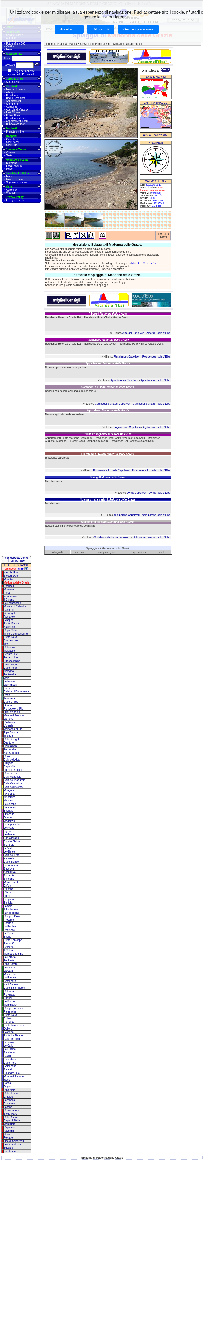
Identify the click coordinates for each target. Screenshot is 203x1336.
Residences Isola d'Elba (156, 356)
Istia (6, 643)
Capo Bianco (11, 861)
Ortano (8, 705)
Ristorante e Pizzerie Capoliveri (111, 470)
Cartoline (11, 189)
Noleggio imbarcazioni (107, 499)
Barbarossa (10, 688)
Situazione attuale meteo (127, 43)
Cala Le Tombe (12, 1038)
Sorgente (9, 875)
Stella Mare (10, 1113)
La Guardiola (11, 912)
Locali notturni (14, 165)
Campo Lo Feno (13, 1008)
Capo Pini (9, 1127)
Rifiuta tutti (100, 29)
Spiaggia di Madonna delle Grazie (108, 548)
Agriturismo (12, 103)
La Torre (8, 718)
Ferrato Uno (11, 657)
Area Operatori (15, 53)
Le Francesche (12, 603)
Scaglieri (9, 899)
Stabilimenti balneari (107, 521)
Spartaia (8, 923)
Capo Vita (9, 766)
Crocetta (9, 946)
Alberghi (11, 92)
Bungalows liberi (15, 124)
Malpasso (9, 650)
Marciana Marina (13, 953)
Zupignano (10, 807)
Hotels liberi (13, 115)
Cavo (7, 756)
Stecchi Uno (11, 572)
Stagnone (9, 626)
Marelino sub (52, 481)
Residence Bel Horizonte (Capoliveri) (132, 440)
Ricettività (12, 86)
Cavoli (7, 1055)
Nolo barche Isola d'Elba (156, 515)
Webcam (11, 192)
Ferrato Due (11, 654)
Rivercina (9, 793)
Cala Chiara (11, 1117)
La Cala (8, 970)
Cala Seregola (12, 739)
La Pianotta (10, 684)
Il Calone (9, 599)
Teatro (9, 155)
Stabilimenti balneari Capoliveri (112, 537)
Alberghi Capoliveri (133, 333)
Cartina (10, 46)
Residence (12, 95)
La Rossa (9, 681)
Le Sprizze (10, 933)
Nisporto (8, 800)
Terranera (9, 698)
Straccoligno (11, 664)
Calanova (9, 647)
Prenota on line (15, 131)
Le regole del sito (16, 200)
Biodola (8, 902)
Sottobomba (11, 865)
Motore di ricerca (15, 89)
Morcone (9, 589)
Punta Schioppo (13, 940)
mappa (102, 552)
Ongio (7, 1086)
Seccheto (9, 1052)
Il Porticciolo (11, 909)
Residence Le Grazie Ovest (100, 343)
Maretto (135, 263)
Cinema (10, 152)
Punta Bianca (11, 623)
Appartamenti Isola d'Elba (155, 380)
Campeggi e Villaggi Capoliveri (112, 403)
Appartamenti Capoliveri (124, 380)
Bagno (7, 936)
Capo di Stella (12, 1120)
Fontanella (10, 674)
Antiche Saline (12, 841)
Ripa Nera (9, 1089)
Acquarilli (9, 1130)
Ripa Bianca (11, 732)
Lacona (8, 1107)
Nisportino (9, 797)
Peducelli (9, 586)
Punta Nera (10, 637)
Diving (107, 477)
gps (112, 552)
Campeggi (12, 106)
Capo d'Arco (11, 701)
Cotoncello (10, 981)
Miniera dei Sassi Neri (16, 633)
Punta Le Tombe (13, 1035)
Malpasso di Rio (13, 729)
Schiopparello (12, 824)
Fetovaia (9, 1042)
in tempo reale (16, 559)
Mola (6, 678)
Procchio (9, 919)
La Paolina (10, 926)
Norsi (7, 1134)
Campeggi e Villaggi (107, 387)
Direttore (9, 742)
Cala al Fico (11, 1093)
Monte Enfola (11, 882)
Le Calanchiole (12, 1144)
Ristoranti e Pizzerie (107, 453)
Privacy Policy (15, 197)
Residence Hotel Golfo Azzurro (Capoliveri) (120, 438)
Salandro (9, 1069)
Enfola (7, 885)
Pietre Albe (10, 1011)
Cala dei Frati (11, 855)
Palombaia (10, 1059)
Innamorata (10, 596)
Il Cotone (9, 950)
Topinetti (8, 735)
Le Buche (9, 1001)
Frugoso (8, 763)
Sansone (9, 878)
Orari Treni (12, 139)
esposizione (139, 552)
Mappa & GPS (77, 43)
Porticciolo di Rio (13, 708)
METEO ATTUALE (155, 181)
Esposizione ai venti (99, 43)
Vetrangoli (9, 613)
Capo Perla (10, 667)
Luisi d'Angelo (12, 712)
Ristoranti (11, 163)
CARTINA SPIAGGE (155, 102)
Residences (107, 339)
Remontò (9, 943)
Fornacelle (10, 749)
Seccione (9, 868)
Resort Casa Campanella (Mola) (89, 440)
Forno (7, 895)
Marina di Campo (14, 1076)
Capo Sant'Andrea (14, 987)
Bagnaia (8, 810)
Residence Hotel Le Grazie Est (63, 317)
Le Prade (9, 827)
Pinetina (8, 889)
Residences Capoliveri (127, 356)
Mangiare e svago (17, 159)
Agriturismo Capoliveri (128, 427)
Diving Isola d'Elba (159, 492)
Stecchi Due (150, 263)
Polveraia (9, 994)
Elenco (10, 176)
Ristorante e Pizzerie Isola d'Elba (151, 470)
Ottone (8, 817)
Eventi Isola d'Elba (17, 173)
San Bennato (11, 752)
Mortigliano (10, 1004)
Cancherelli (10, 773)
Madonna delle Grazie (16, 582)
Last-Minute (13, 112)
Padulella (9, 858)
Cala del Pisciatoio (14, 780)
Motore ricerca (14, 179)
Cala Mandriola (12, 776)
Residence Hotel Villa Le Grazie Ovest (106, 317)
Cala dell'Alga (12, 759)
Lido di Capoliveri (14, 1141)
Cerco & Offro (14, 78)
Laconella (9, 1100)
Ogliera (8, 1028)
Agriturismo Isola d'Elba (156, 427)
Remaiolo (9, 616)
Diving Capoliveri (136, 492)
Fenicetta (9, 960)
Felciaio (8, 1137)
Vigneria (8, 725)
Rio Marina (10, 722)
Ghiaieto (8, 1096)
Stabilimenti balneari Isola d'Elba (151, 537)
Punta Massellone (14, 1025)
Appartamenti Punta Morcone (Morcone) (68, 438)
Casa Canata (11, 1110)
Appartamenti (13, 101)
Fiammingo (10, 746)
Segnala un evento (17, 182)
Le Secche (10, 803)
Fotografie (50, 43)
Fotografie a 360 (15, 43)
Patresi (8, 998)
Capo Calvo (10, 630)
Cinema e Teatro (16, 149)
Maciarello (10, 974)
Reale (7, 695)
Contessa (9, 1103)
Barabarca (10, 1151)
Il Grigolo (9, 844)
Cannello (9, 609)
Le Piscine (10, 1049)
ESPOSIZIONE (156, 142)
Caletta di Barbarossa (16, 691)
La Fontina (10, 977)
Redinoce (9, 929)
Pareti (7, 592)
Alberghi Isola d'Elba (158, 333)
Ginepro (8, 620)
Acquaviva (10, 872)
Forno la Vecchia (13, 769)
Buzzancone (11, 640)
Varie (9, 186)
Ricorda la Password (22, 74)
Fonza (7, 1083)
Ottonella (9, 814)
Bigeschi (9, 831)
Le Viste (8, 848)
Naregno (9, 671)
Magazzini (9, 821)
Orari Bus (11, 145)
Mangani (9, 790)
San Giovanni (11, 838)
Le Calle (8, 1045)
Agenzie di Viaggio (17, 109)
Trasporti (11, 136)
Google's (155, 135)
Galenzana (10, 1066)
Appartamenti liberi (17, 121)
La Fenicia (10, 957)
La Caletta (10, 967)
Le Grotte (9, 834)
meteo (163, 552)
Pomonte (9, 1021)
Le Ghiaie (9, 851)
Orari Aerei (12, 142)
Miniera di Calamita (15, 606)
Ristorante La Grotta (57, 457)
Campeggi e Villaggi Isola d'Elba (151, 403)
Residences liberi (16, 118)
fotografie (57, 552)
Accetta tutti (69, 29)
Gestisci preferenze (138, 29)
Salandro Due (12, 1072)
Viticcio (8, 892)
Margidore (9, 1124)
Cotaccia (9, 991)
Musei (9, 168)
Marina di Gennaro (14, 715)
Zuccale (8, 1147)
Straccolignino (12, 660)
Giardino (9, 1032)
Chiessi (8, 1018)
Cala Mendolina (13, 783)
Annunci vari (13, 81)
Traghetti (11, 128)
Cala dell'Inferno (13, 786)
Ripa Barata (11, 964)
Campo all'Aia (12, 916)
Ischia (7, 1079)
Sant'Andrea (11, 984)
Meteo (9, 49)
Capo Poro (10, 1062)
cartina (80, 552)
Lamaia (8, 906)
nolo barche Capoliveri (127, 515)
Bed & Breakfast (15, 98)
